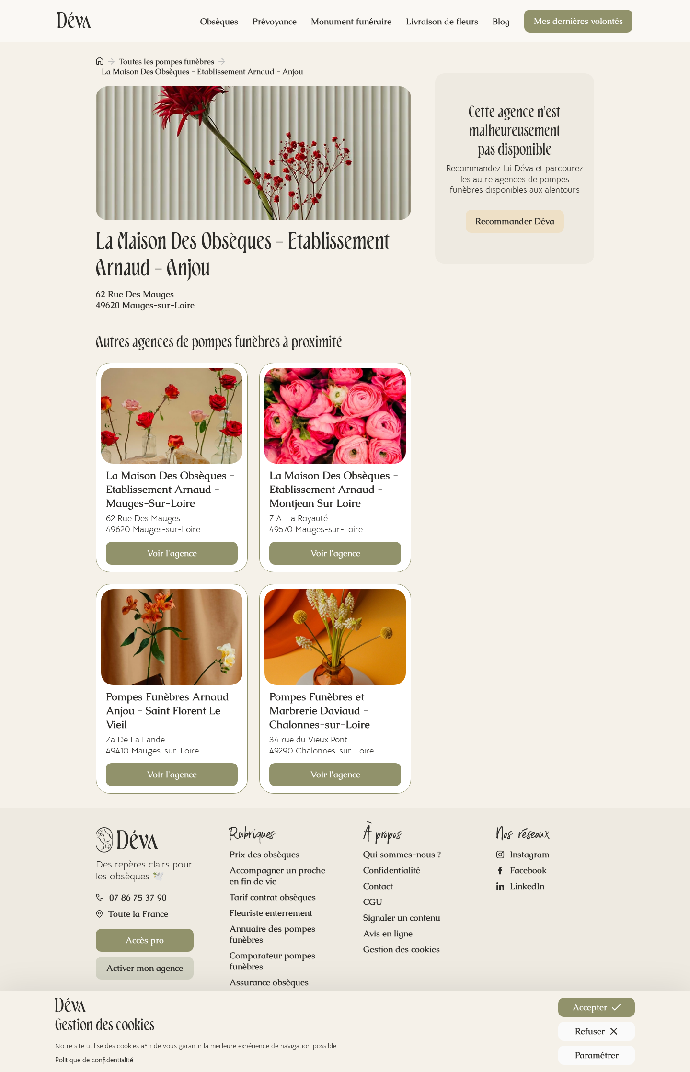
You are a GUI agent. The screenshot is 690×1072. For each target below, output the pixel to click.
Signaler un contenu (401, 917)
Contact (378, 885)
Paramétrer (597, 1055)
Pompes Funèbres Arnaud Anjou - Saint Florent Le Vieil (167, 710)
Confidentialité (391, 870)
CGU (372, 901)
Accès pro (145, 940)
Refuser (596, 1031)
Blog (501, 21)
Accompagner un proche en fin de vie (277, 876)
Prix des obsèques (264, 854)
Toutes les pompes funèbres (166, 62)
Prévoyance (275, 21)
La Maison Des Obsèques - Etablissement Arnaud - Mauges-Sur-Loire (170, 489)
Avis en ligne (388, 933)
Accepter (597, 1007)
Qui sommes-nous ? (402, 854)
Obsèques (219, 21)
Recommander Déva (514, 221)
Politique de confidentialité (94, 1060)
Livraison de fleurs (442, 21)
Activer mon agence (144, 967)
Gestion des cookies (401, 949)
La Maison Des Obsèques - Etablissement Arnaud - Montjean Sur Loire (333, 489)
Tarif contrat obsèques (273, 896)
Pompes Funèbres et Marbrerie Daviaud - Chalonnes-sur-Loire (319, 710)
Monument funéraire (351, 21)
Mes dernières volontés (578, 20)
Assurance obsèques (269, 982)
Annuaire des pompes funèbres (272, 934)
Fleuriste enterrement (271, 912)
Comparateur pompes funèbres (272, 961)
